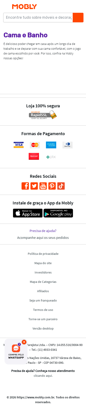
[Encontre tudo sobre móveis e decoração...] (39, 17)
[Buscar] (78, 17)
